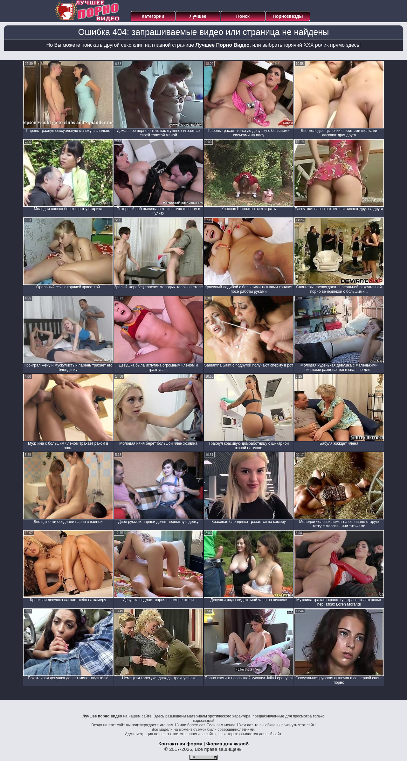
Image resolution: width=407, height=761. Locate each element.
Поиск (243, 16)
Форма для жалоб (227, 743)
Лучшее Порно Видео (223, 45)
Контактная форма (180, 743)
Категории (153, 16)
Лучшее (198, 16)
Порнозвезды (288, 16)
